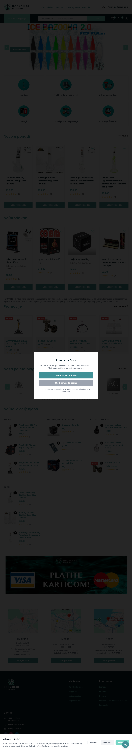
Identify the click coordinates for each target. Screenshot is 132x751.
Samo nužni (107, 743)
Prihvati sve (122, 743)
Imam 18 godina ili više (66, 375)
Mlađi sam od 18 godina (66, 383)
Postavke (93, 743)
